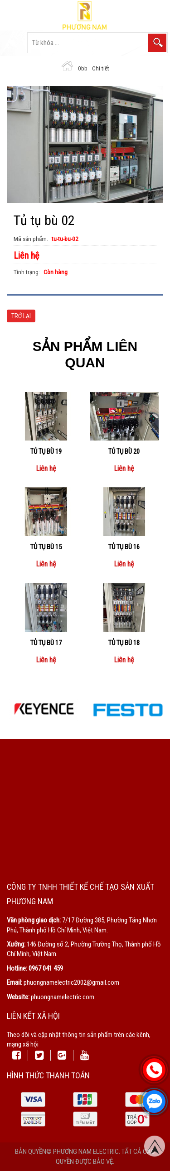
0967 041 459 (46, 968)
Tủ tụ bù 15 (46, 547)
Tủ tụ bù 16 (124, 547)
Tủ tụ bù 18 (124, 643)
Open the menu (13, 43)
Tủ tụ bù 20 (124, 451)
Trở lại (21, 316)
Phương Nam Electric (86, 1151)
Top (154, 1146)
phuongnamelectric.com (62, 997)
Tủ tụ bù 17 (46, 643)
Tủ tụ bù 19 (46, 451)
